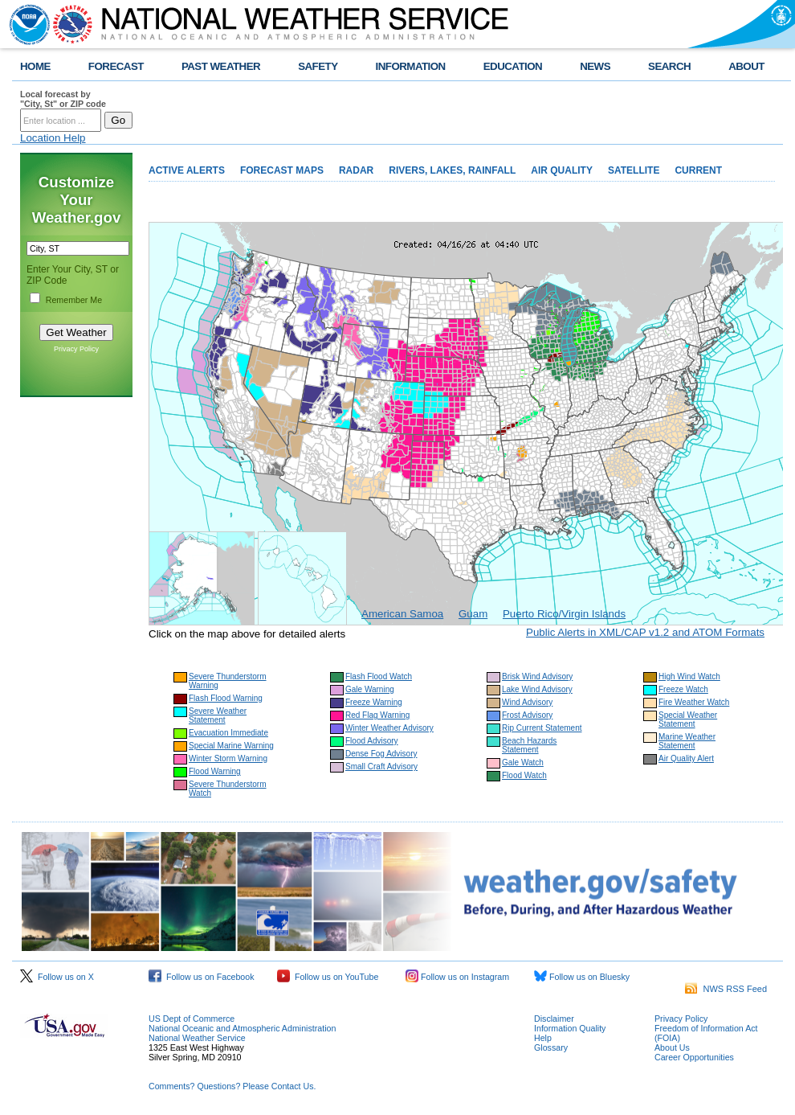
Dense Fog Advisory (381, 753)
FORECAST (116, 66)
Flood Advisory (371, 740)
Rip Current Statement (542, 728)
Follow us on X (57, 977)
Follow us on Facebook (202, 977)
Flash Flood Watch (378, 676)
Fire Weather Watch (693, 702)
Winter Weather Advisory (389, 728)
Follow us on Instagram (457, 977)
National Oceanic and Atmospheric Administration (242, 1028)
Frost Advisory (527, 715)
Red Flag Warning (377, 715)
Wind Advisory (527, 702)
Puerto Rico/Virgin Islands (564, 614)
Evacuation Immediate (228, 732)
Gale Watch (523, 762)
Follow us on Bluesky (582, 977)
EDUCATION (512, 66)
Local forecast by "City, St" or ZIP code (63, 99)
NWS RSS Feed (726, 989)
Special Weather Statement (687, 719)
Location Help (53, 138)
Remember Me (74, 300)
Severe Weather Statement (218, 715)
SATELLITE (633, 170)
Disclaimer (554, 1018)
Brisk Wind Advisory (537, 676)
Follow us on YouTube (327, 977)
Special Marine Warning (231, 745)
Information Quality (569, 1028)
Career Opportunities (694, 1057)
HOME (35, 66)
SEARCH (669, 66)
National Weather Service (197, 1038)
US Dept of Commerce (191, 1018)
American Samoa (402, 614)
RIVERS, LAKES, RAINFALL (452, 170)
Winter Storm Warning (228, 758)
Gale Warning (369, 689)
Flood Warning (215, 771)
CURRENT (698, 170)
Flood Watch (524, 775)
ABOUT (746, 66)
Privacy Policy (76, 349)
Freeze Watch (683, 689)
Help (543, 1038)
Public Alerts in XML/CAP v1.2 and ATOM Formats (645, 632)
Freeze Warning (373, 702)
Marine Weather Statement (687, 741)
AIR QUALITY (562, 170)
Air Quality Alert (686, 758)
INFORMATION (411, 66)
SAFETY (317, 66)
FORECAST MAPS (282, 170)
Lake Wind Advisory (537, 689)
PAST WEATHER (220, 66)
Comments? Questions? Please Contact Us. (232, 1086)
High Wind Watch (689, 676)
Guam (473, 614)
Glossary (551, 1047)
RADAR (356, 170)
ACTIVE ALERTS (187, 170)
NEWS (595, 66)
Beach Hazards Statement (529, 745)
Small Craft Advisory (381, 766)
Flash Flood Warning (226, 698)
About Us (672, 1047)
